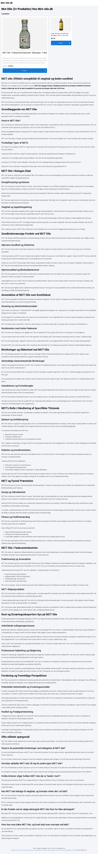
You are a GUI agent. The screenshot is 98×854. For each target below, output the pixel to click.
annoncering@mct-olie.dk (68, 850)
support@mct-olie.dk (41, 850)
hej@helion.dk (15, 850)
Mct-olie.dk (7, 3)
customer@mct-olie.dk (54, 850)
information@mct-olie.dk (27, 850)
